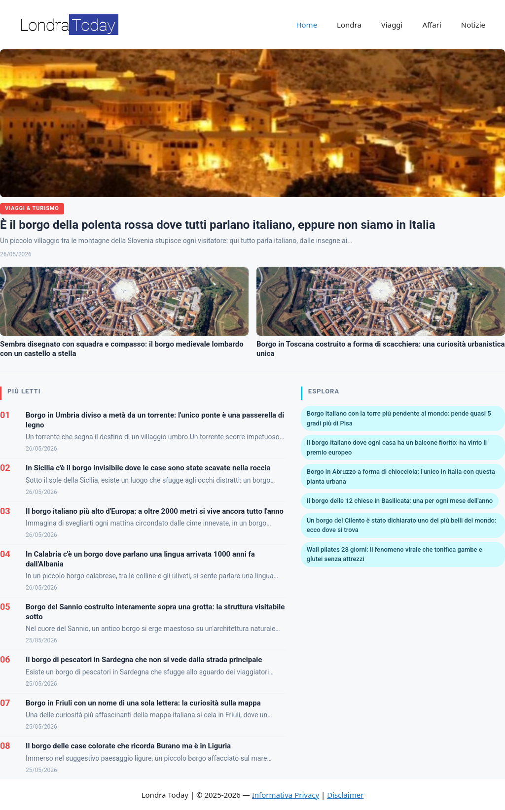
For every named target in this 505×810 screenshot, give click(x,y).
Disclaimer (345, 795)
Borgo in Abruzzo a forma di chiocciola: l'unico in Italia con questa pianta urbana (401, 476)
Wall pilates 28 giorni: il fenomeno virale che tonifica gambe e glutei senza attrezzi (394, 554)
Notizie (473, 25)
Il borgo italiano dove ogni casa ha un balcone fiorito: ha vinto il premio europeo (397, 447)
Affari (431, 25)
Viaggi (392, 25)
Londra (349, 25)
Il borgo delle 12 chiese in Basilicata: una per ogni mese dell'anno (400, 500)
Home (306, 25)
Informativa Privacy (285, 795)
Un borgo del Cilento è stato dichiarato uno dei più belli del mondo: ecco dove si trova (402, 525)
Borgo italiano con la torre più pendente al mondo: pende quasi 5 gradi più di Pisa (399, 418)
